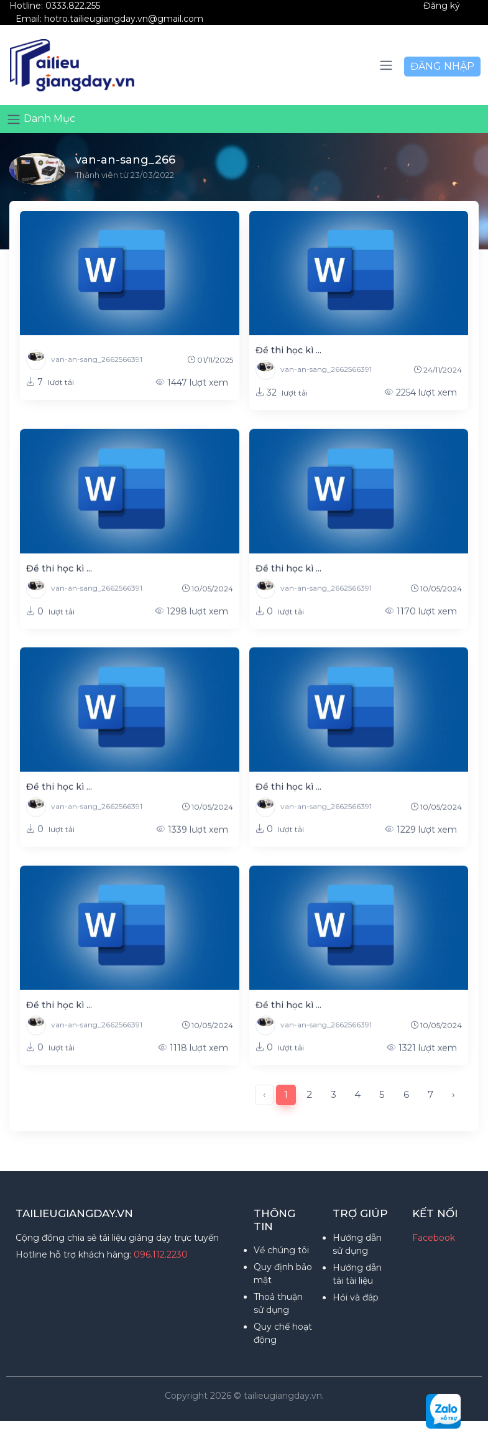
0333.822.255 (72, 5)
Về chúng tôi (281, 1250)
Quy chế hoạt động (283, 1333)
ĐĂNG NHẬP (442, 66)
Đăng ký (441, 5)
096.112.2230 (161, 1254)
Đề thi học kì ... (288, 350)
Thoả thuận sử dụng (278, 1303)
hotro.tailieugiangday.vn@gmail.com (123, 18)
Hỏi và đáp (356, 1297)
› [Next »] (453, 1094)
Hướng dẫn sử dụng (357, 1244)
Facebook (433, 1237)
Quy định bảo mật (283, 1273)
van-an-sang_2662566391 (84, 360)
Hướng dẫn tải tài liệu (357, 1274)
